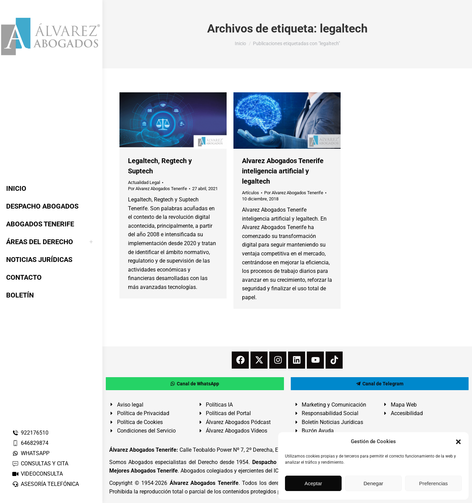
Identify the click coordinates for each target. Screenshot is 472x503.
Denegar (373, 483)
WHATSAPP (30, 453)
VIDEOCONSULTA (37, 474)
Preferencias (433, 483)
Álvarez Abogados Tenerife (204, 483)
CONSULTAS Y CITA (40, 463)
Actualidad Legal (144, 182)
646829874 (30, 443)
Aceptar (313, 483)
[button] (458, 441)
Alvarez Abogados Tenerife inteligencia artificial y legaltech (283, 171)
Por (157, 188)
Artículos (250, 192)
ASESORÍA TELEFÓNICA (45, 484)
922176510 (30, 432)
